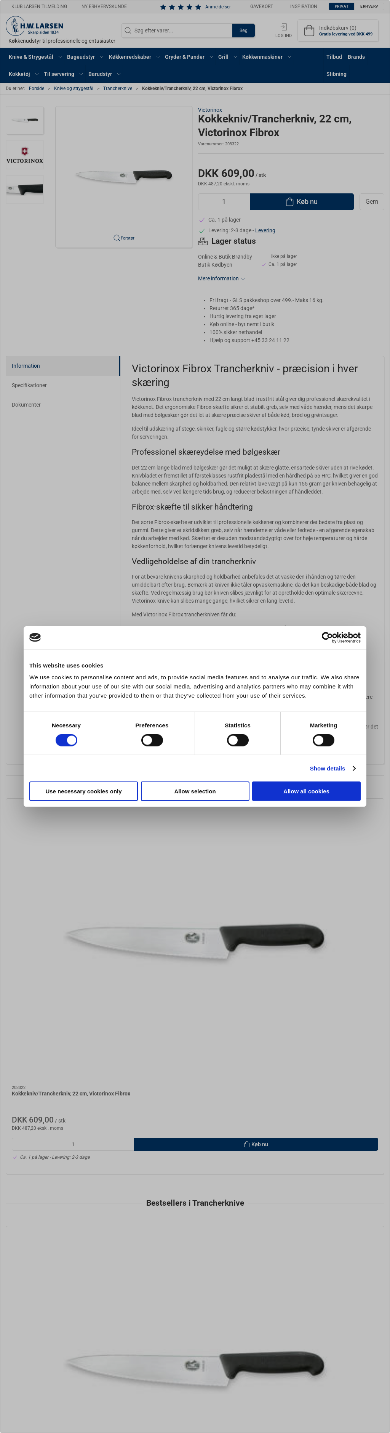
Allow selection (195, 791)
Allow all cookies (306, 791)
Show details (327, 768)
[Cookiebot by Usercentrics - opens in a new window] (327, 637)
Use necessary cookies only (83, 791)
